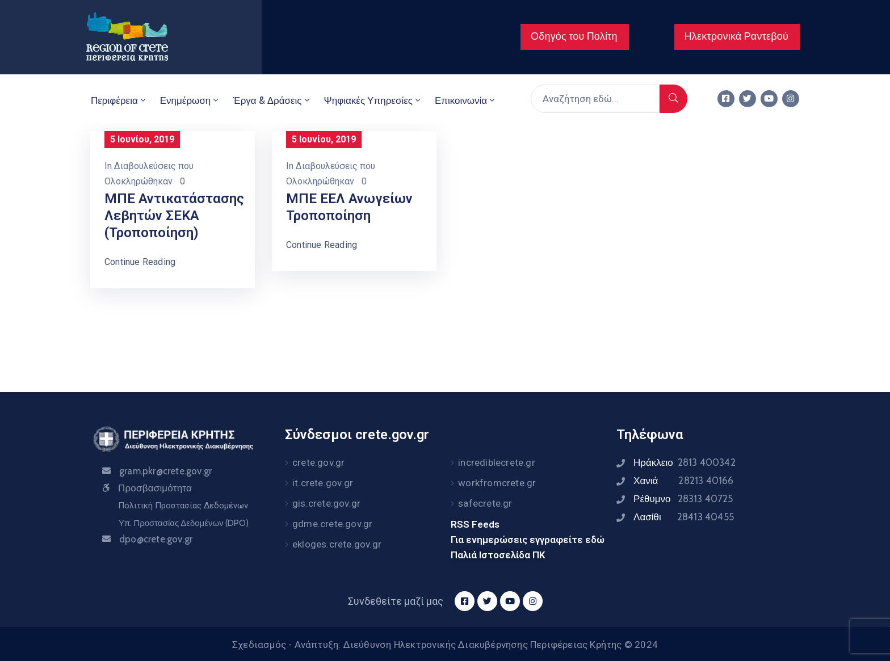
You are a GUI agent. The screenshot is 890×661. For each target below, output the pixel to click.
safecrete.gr (485, 503)
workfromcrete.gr (497, 483)
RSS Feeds (475, 524)
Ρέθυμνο (683, 498)
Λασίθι (683, 517)
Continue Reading (139, 261)
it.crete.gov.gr (322, 483)
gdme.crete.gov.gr (332, 523)
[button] (574, 37)
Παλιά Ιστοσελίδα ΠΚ (498, 555)
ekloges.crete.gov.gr (336, 544)
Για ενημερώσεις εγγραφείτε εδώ (527, 539)
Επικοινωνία (466, 100)
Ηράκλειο (684, 462)
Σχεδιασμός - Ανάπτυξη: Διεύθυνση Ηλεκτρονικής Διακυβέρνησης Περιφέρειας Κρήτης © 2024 (445, 644)
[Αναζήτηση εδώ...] (595, 99)
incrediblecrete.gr (496, 462)
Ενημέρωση (190, 100)
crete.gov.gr (318, 462)
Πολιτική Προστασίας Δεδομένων (183, 505)
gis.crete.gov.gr (326, 503)
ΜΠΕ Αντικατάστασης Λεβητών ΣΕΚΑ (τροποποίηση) (174, 216)
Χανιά (683, 480)
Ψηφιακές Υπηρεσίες (373, 100)
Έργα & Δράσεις (272, 100)
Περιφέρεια (119, 100)
